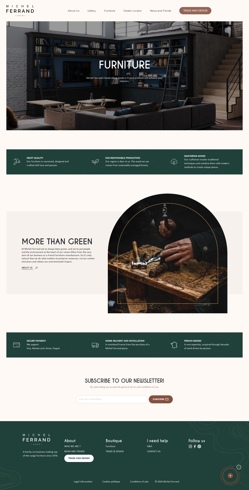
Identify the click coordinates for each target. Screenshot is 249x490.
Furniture (110, 446)
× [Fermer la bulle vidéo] (238, 467)
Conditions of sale (139, 481)
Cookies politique (111, 481)
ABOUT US (30, 268)
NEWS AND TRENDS (74, 451)
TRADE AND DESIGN (79, 458)
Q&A (149, 446)
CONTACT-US (153, 451)
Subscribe (161, 399)
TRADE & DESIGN (115, 451)
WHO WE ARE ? (72, 446)
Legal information (83, 481)
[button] (230, 475)
